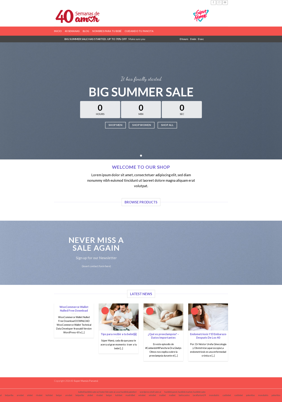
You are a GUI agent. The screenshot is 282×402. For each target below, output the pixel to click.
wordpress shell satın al (150, 392)
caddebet (227, 395)
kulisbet (49, 395)
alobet (30, 395)
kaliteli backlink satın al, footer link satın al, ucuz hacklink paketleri (107, 392)
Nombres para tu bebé (107, 31)
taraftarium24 (199, 395)
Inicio (58, 31)
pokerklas (250, 395)
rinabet (39, 395)
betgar (59, 395)
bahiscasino (184, 395)
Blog (86, 31)
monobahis (214, 395)
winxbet (141, 395)
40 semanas (72, 31)
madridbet (130, 395)
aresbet (20, 395)
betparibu (9, 395)
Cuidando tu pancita (139, 31)
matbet (162, 395)
